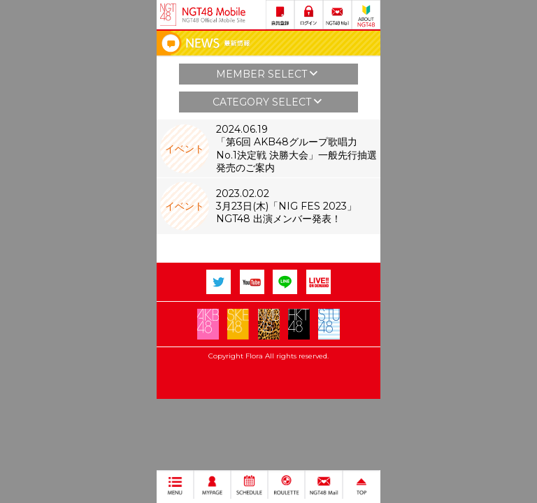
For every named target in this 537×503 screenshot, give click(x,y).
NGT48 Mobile (213, 14)
